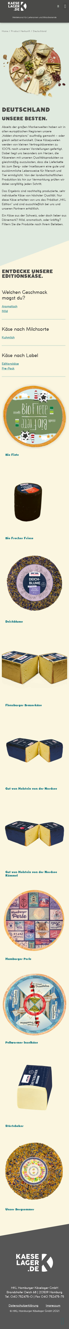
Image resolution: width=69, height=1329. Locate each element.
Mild (5, 311)
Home (5, 31)
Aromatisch (9, 306)
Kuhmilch (8, 337)
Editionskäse (10, 364)
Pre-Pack (8, 368)
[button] (58, 6)
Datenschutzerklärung (23, 1305)
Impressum (53, 1305)
